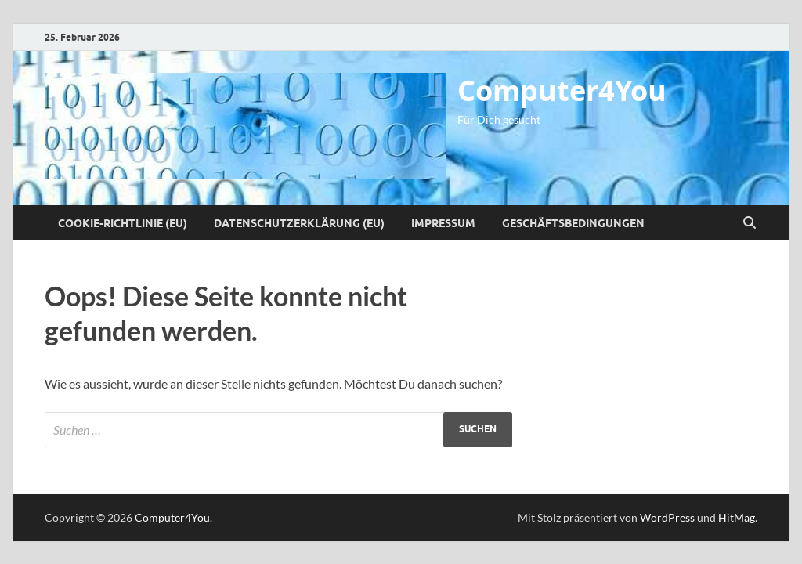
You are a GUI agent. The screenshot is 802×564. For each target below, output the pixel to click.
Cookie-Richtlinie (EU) (122, 223)
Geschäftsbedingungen (573, 223)
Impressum (443, 223)
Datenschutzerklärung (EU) (299, 223)
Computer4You (562, 90)
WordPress (667, 517)
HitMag (736, 517)
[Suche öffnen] (749, 223)
